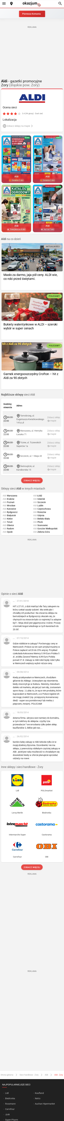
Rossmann (10, 1103)
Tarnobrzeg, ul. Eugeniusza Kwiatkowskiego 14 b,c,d (30, 419)
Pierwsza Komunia (31, 14)
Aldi (46, 1075)
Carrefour (10, 1109)
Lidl (7, 1093)
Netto (37, 1098)
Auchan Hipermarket (45, 1103)
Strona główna (7, 1075)
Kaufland (39, 1093)
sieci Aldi (18, 394)
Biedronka (10, 1098)
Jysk (7, 1114)
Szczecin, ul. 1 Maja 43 (31, 456)
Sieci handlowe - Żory (29, 1075)
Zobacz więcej (32, 480)
